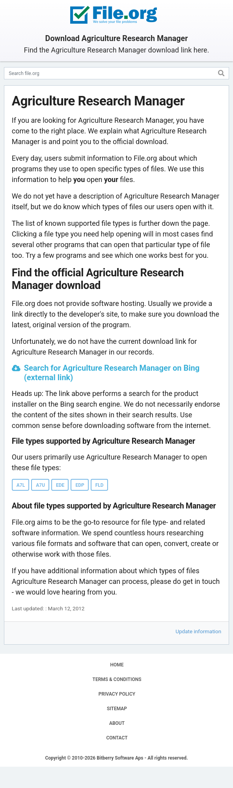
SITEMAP (117, 708)
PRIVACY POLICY (117, 694)
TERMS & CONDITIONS (117, 679)
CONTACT (116, 738)
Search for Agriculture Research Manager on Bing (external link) (112, 372)
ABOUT (117, 723)
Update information (198, 631)
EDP (79, 485)
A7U (40, 485)
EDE (60, 485)
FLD (99, 485)
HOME (116, 665)
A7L (21, 485)
